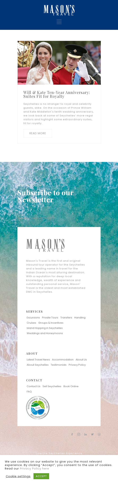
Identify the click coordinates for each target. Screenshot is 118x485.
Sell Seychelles (52, 386)
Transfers (66, 317)
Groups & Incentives (50, 323)
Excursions (33, 317)
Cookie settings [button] (18, 476)
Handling (80, 317)
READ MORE (37, 133)
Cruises (31, 323)
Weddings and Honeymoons (45, 333)
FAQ (29, 391)
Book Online (71, 386)
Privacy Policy (77, 365)
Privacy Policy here (34, 468)
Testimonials (59, 365)
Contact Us (33, 386)
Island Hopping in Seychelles (45, 328)
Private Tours (50, 317)
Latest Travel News (38, 359)
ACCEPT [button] (41, 476)
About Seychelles (38, 365)
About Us (81, 359)
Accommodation (63, 359)
